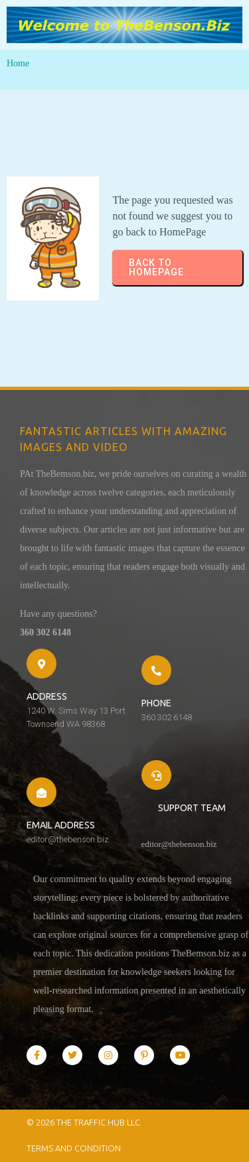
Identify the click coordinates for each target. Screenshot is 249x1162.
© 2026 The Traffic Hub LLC (83, 1122)
